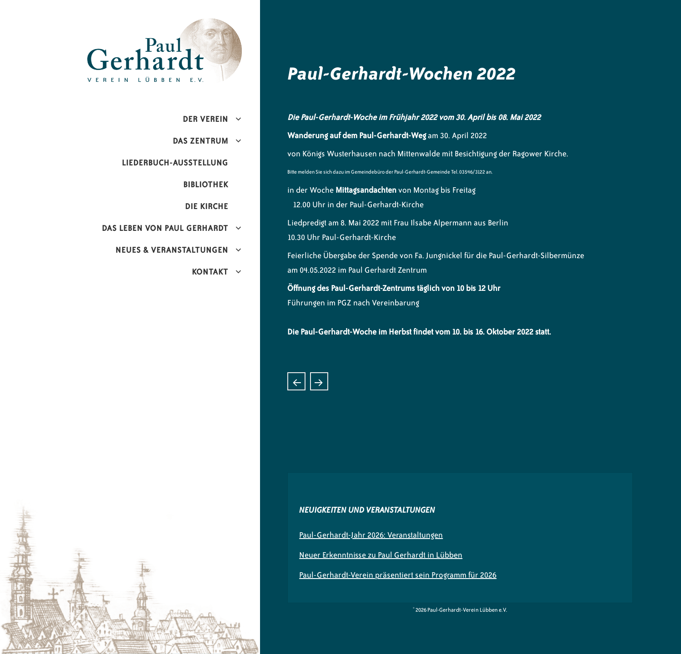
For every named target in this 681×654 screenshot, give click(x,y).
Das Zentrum (200, 141)
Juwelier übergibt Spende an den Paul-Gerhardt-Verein (319, 381)
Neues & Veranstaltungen (171, 250)
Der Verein (205, 119)
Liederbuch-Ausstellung (175, 163)
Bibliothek (205, 185)
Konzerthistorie (296, 381)
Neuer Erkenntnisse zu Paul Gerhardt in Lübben (380, 555)
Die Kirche (206, 206)
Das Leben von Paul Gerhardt (165, 228)
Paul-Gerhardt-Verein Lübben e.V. (183, 25)
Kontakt (210, 272)
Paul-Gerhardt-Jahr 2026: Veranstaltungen (371, 535)
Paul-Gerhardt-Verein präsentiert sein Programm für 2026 (397, 575)
